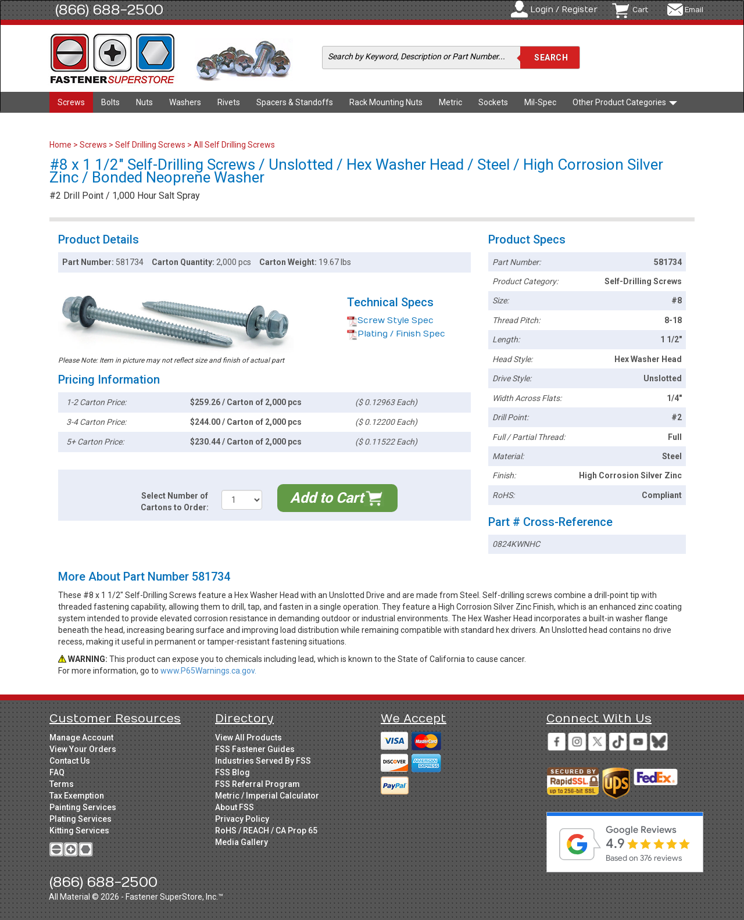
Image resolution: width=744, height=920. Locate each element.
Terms (61, 784)
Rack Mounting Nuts (386, 102)
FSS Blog (232, 772)
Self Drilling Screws (150, 144)
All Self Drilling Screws (234, 144)
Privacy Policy (242, 819)
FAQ (57, 772)
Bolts (110, 102)
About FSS (234, 807)
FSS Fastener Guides (255, 749)
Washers (185, 102)
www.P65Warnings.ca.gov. (208, 670)
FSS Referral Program (257, 784)
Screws (71, 102)
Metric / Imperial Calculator (267, 795)
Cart (640, 10)
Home (61, 144)
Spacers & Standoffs (294, 102)
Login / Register (564, 10)
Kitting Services (79, 830)
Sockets (493, 102)
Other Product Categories (625, 102)
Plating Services (80, 819)
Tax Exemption (76, 795)
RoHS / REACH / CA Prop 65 (266, 830)
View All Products (248, 737)
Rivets (228, 102)
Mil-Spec (540, 102)
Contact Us (69, 760)
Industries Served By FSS (263, 760)
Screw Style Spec (390, 320)
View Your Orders (82, 749)
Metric (450, 102)
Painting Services (82, 807)
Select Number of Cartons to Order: (175, 501)
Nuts (144, 102)
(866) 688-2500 (109, 10)
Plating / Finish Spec (396, 334)
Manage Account (81, 737)
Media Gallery (241, 842)
